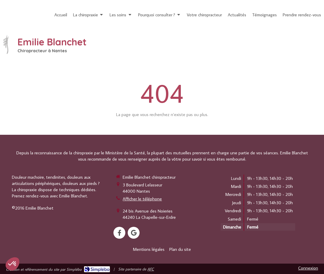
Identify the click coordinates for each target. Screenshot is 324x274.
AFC (150, 269)
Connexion (308, 268)
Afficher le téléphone (142, 199)
